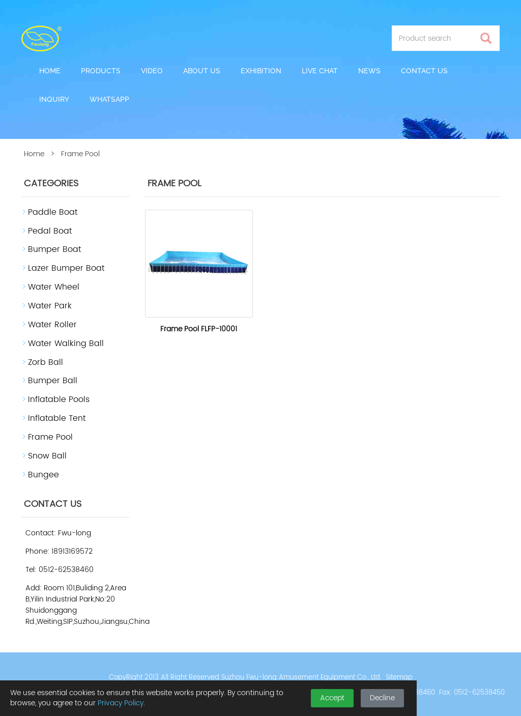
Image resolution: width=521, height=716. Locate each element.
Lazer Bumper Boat (66, 268)
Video (152, 71)
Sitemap (399, 677)
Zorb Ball (45, 362)
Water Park (50, 305)
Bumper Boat (54, 249)
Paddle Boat (52, 212)
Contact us (424, 71)
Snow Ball (47, 456)
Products (101, 71)
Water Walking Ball (66, 343)
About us (201, 71)
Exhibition (261, 71)
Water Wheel (53, 287)
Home (50, 71)
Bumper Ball (52, 380)
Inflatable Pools (59, 399)
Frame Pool (50, 437)
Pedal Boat (50, 231)
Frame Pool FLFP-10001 (198, 329)
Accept (332, 698)
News (369, 71)
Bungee (43, 474)
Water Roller (52, 324)
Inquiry (54, 99)
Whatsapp (109, 99)
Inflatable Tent (56, 418)
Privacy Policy (120, 703)
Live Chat (320, 71)
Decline (382, 698)
